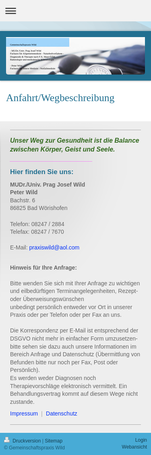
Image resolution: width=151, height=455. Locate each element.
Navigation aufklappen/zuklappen (75, 10)
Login (141, 440)
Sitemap (53, 441)
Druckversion (23, 441)
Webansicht (134, 447)
